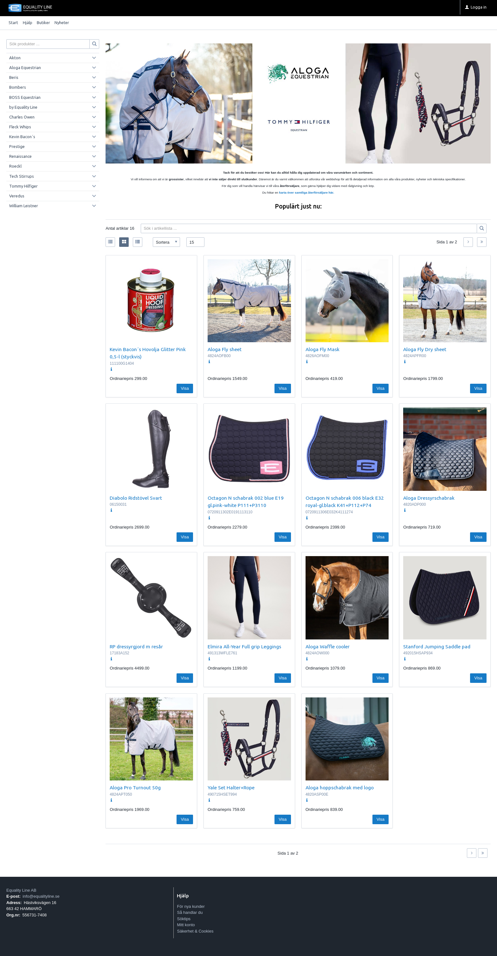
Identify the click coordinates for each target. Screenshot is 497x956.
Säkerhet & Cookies (195, 931)
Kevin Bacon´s (22, 136)
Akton (15, 57)
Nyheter (62, 22)
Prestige (17, 146)
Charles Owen (22, 117)
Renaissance (20, 156)
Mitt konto (186, 924)
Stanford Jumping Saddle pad (436, 646)
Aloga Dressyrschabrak (429, 498)
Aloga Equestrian (25, 67)
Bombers (17, 87)
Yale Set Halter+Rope (231, 787)
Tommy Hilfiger (23, 186)
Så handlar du (190, 912)
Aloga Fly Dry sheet (424, 349)
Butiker (43, 22)
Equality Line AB (21, 890)
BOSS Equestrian (25, 97)
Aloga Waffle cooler (328, 646)
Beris (13, 77)
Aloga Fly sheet (225, 349)
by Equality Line (23, 107)
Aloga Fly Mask (322, 349)
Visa (185, 388)
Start (13, 22)
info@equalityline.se (41, 896)
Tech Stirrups (21, 176)
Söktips (183, 918)
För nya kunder (190, 906)
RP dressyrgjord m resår (136, 646)
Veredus (16, 196)
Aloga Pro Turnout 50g (135, 787)
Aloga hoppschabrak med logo (340, 787)
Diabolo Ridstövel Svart (136, 498)
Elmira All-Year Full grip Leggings (244, 646)
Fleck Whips (20, 127)
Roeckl (15, 166)
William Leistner (23, 205)
